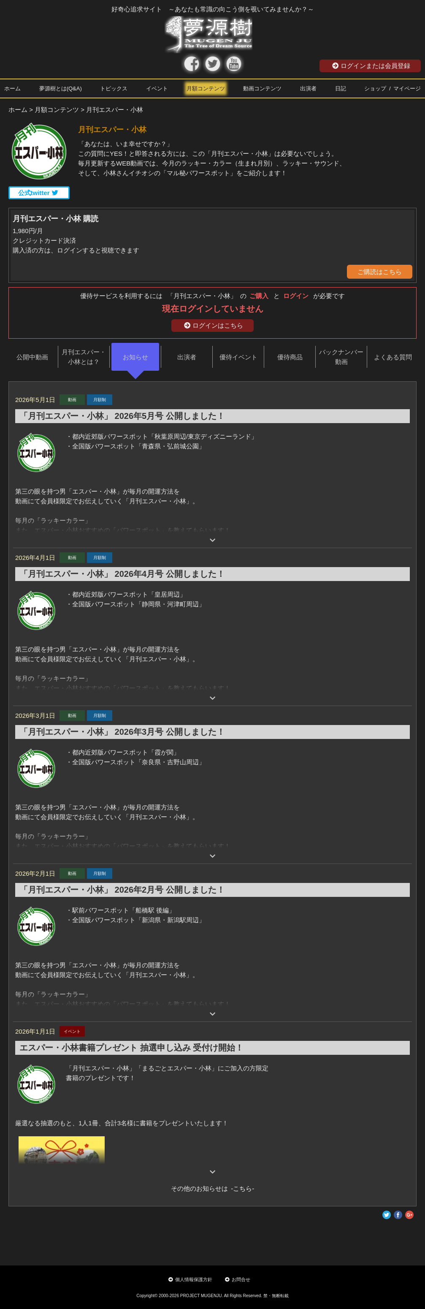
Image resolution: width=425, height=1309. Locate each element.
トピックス (113, 88)
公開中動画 (32, 357)
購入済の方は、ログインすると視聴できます (76, 250)
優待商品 (290, 357)
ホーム (12, 88)
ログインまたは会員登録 (371, 65)
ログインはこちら (213, 325)
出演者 (308, 88)
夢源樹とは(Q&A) (60, 88)
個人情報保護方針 (190, 1279)
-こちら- (241, 1188)
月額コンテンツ (206, 88)
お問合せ (237, 1279)
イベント (157, 88)
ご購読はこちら (379, 271)
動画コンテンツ (262, 88)
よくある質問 (393, 357)
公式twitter (38, 192)
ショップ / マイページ (392, 88)
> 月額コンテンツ (54, 109)
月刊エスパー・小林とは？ (84, 356)
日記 (340, 88)
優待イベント (238, 357)
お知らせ (135, 357)
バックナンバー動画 (341, 356)
